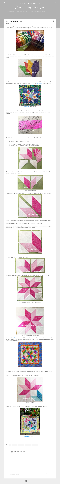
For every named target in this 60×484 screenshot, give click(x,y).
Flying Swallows (39, 83)
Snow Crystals (17, 367)
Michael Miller (27, 445)
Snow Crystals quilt (18, 337)
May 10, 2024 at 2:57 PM (20, 449)
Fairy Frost (24, 26)
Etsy (10, 445)
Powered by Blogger (30, 481)
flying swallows (21, 445)
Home (9, 14)
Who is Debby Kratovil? (18, 14)
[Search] (55, 3)
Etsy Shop (37, 14)
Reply (12, 454)
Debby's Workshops (47, 14)
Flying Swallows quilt (35, 78)
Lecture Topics (29, 14)
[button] (53, 21)
